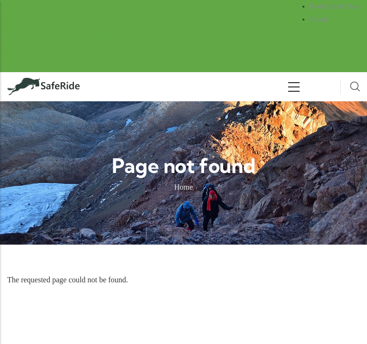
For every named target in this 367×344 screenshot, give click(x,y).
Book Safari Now (335, 6)
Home (183, 187)
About (319, 19)
